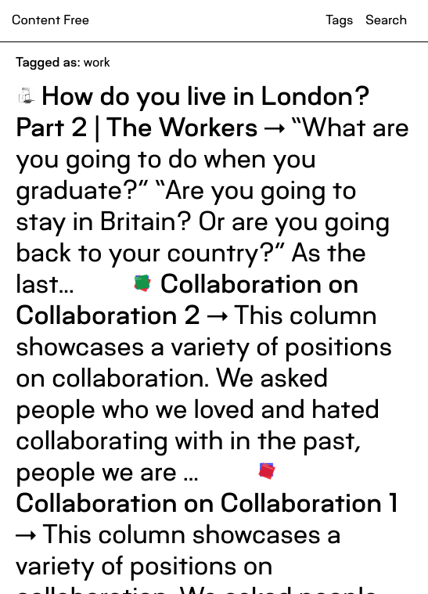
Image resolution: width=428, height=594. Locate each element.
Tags (339, 20)
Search (386, 20)
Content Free (50, 20)
